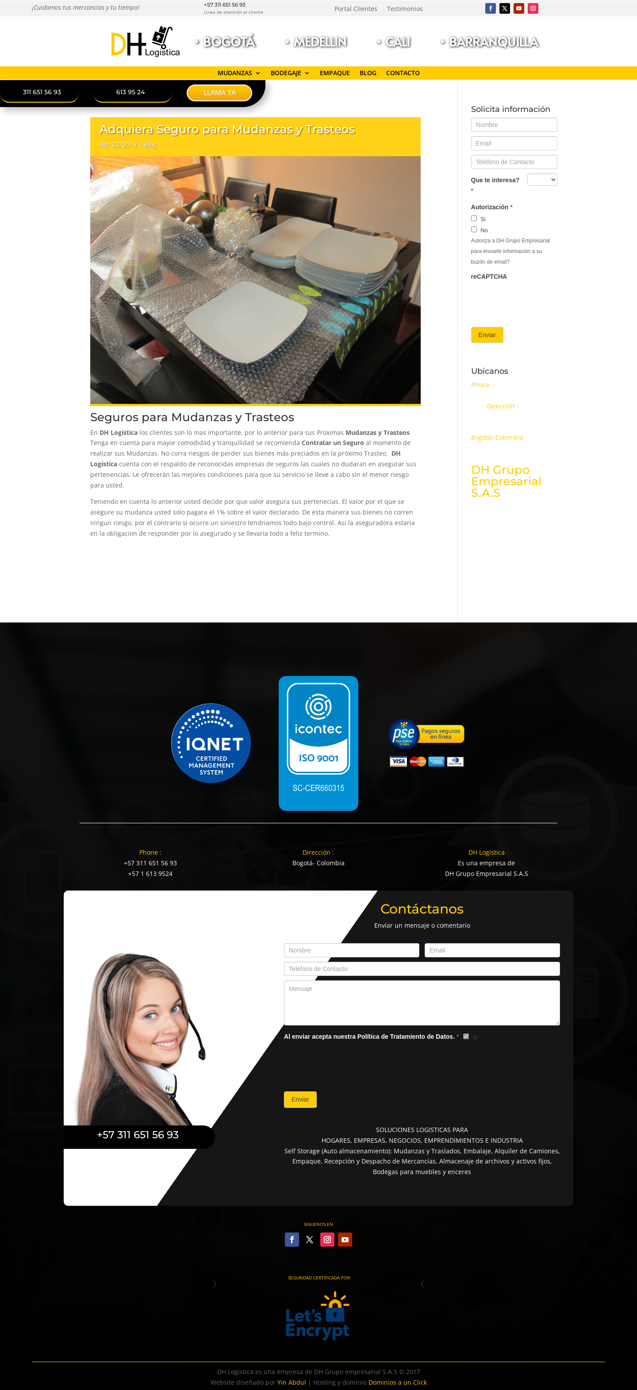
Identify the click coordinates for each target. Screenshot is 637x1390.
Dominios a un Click (397, 1382)
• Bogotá (223, 41)
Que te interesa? (495, 185)
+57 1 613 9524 (150, 873)
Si (478, 219)
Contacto (403, 73)
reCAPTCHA (489, 276)
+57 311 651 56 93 (225, 4)
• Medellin (315, 41)
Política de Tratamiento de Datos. (406, 1036)
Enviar (487, 334)
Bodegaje (286, 73)
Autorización (492, 207)
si (470, 1037)
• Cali (392, 41)
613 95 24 (130, 92)
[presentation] (538, 301)
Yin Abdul (291, 1382)
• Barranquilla (488, 41)
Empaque (335, 73)
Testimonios (405, 9)
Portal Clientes (355, 9)
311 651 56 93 (42, 92)
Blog (368, 73)
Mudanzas (235, 73)
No (479, 230)
